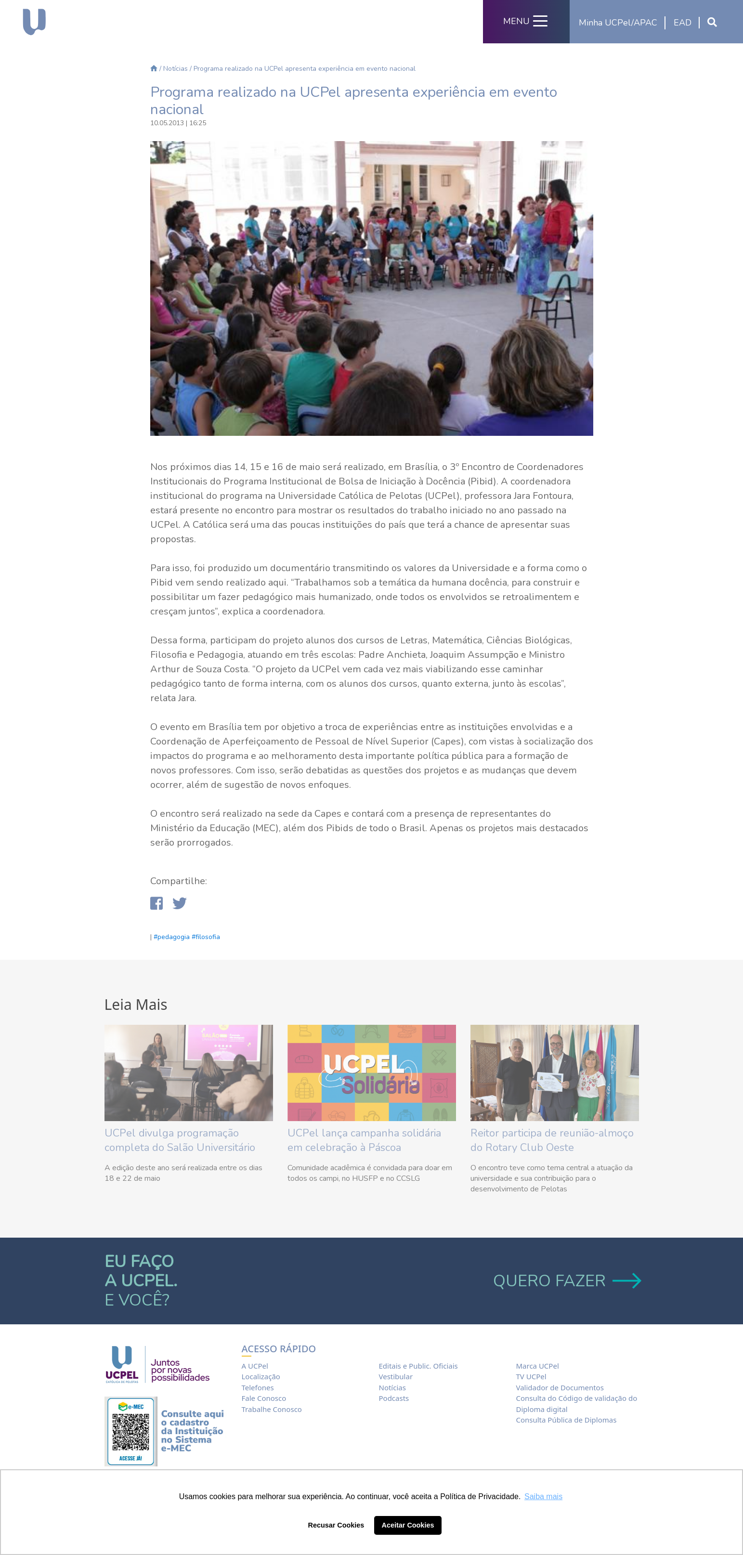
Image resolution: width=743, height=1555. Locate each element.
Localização (261, 1376)
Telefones (258, 1387)
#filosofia (206, 936)
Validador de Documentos (559, 1387)
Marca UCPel (537, 1366)
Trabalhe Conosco (272, 1409)
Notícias (175, 68)
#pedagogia (172, 936)
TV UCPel (531, 1376)
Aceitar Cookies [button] (408, 1525)
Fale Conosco (264, 1398)
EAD (682, 22)
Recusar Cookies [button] (336, 1525)
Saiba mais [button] (543, 1496)
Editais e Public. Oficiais (417, 1366)
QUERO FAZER (566, 1281)
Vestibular (395, 1376)
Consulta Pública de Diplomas (566, 1419)
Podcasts (393, 1398)
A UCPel (255, 1366)
